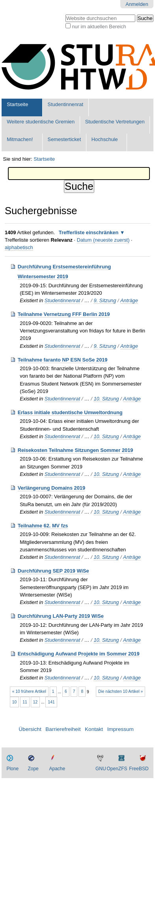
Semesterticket (64, 139)
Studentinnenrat (65, 104)
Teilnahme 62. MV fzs (43, 526)
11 (24, 702)
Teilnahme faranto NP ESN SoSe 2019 (63, 360)
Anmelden (136, 4)
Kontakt (94, 729)
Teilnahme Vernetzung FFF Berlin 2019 (64, 314)
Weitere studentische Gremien (41, 122)
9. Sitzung (104, 300)
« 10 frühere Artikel (29, 691)
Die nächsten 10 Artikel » (120, 691)
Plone (12, 768)
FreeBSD (138, 768)
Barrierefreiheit (62, 729)
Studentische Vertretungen (115, 122)
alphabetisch (19, 247)
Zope (33, 768)
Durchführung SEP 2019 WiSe (53, 571)
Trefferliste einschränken (89, 232)
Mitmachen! (20, 139)
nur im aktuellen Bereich (99, 26)
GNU (100, 768)
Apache (57, 768)
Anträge (129, 300)
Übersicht (30, 729)
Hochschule (105, 139)
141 (51, 702)
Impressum (120, 729)
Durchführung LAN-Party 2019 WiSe (61, 616)
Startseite (17, 104)
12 (35, 702)
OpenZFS (117, 768)
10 (14, 702)
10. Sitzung (106, 399)
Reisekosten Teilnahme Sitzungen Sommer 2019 (75, 450)
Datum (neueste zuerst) (103, 240)
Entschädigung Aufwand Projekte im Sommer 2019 (79, 654)
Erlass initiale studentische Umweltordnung (70, 412)
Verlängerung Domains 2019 (51, 488)
